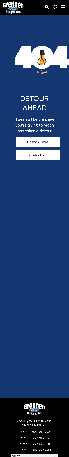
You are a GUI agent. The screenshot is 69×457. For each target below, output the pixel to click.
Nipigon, (27, 425)
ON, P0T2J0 (39, 425)
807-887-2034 (42, 432)
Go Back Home (38, 142)
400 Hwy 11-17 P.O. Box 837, (34, 421)
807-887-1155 (42, 444)
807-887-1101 (42, 438)
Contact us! (37, 155)
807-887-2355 (41, 450)
